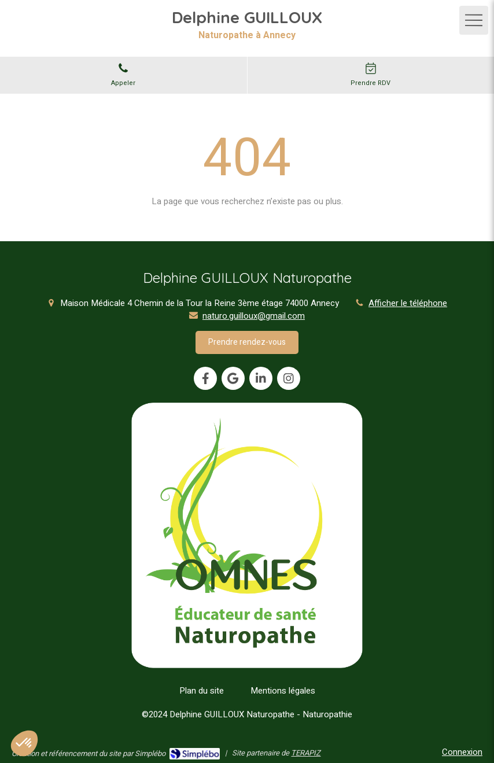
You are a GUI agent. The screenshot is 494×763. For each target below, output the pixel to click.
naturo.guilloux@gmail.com (253, 315)
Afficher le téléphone (407, 303)
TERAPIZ (305, 752)
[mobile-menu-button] (473, 20)
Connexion (462, 752)
